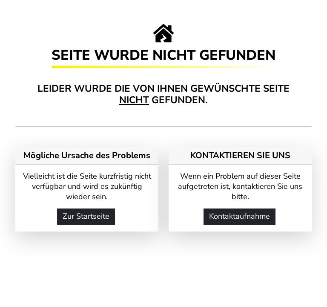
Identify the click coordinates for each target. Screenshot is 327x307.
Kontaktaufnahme (239, 216)
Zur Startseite (86, 216)
